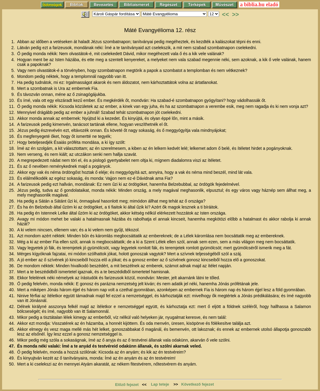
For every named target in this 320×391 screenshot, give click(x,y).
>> (235, 14)
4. (13, 59)
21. (12, 166)
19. (12, 154)
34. (12, 253)
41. (12, 295)
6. (13, 76)
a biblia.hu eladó (259, 4)
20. (12, 160)
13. (12, 118)
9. (13, 94)
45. (12, 329)
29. (12, 219)
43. (12, 317)
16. (12, 136)
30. (12, 229)
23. (12, 178)
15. (12, 130)
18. (12, 148)
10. (12, 100)
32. (12, 241)
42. (12, 306)
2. (13, 47)
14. (12, 124)
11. (12, 106)
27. (12, 207)
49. (12, 358)
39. (12, 283)
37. (12, 271)
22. (12, 172)
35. (12, 259)
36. (12, 265)
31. (12, 235)
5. (13, 70)
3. (13, 53)
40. (12, 289)
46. (12, 340)
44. (12, 323)
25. (12, 190)
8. (13, 88)
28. (12, 213)
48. (12, 352)
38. (12, 277)
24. (12, 184)
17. (12, 142)
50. (12, 364)
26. (12, 201)
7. (13, 82)
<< (225, 14)
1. (13, 41)
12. (12, 112)
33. (12, 247)
